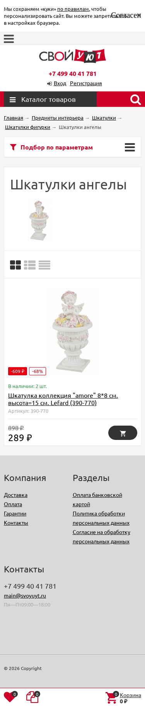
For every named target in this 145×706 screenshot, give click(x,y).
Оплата (13, 503)
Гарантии (15, 513)
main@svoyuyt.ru (25, 595)
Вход (60, 82)
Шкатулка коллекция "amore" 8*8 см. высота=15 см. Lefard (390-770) (63, 398)
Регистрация (86, 82)
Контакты (16, 522)
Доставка (15, 494)
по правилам (73, 8)
